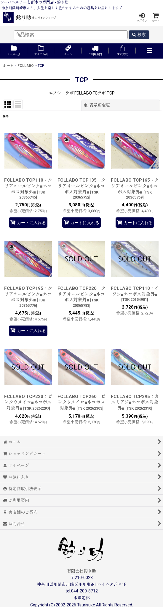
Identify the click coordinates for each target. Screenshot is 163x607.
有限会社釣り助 (81, 571)
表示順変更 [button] (97, 105)
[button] (149, 51)
